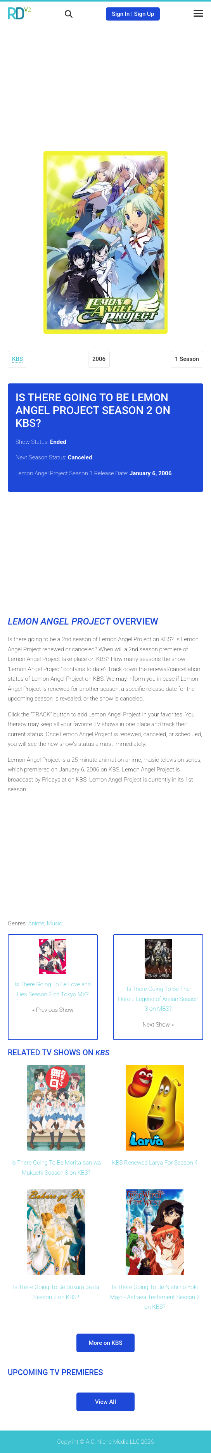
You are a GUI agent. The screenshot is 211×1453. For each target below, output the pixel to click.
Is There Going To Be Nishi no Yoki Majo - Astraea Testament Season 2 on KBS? (155, 1297)
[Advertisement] (105, 83)
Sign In (121, 13)
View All (105, 1401)
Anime (36, 923)
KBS (17, 358)
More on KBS (105, 1342)
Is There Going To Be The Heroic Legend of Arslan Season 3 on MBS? (158, 998)
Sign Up (144, 13)
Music (54, 923)
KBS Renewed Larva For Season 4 (155, 1162)
